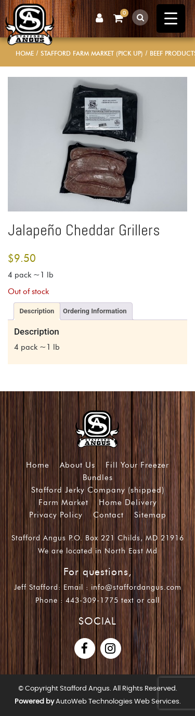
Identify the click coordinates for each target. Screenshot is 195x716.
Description (36, 311)
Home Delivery (128, 502)
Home (25, 53)
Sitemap (150, 515)
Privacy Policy (56, 515)
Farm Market (63, 502)
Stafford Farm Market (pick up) (92, 53)
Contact (108, 515)
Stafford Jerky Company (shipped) (97, 490)
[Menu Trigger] (171, 18)
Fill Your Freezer (137, 465)
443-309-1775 (92, 600)
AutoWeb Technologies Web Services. (118, 701)
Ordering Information (95, 311)
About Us (77, 465)
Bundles (98, 477)
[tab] (37, 311)
